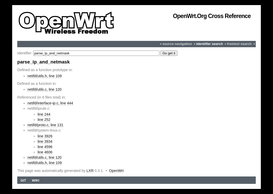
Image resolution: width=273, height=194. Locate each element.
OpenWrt (116, 171)
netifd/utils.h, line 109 (44, 76)
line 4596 (45, 147)
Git (23, 180)
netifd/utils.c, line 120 (44, 89)
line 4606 (45, 152)
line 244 (44, 114)
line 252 (44, 120)
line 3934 (45, 141)
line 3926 (45, 136)
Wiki (35, 180)
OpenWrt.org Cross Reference (212, 16)
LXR (90, 171)
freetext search (239, 44)
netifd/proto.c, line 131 (45, 125)
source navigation (177, 44)
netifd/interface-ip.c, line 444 (50, 103)
